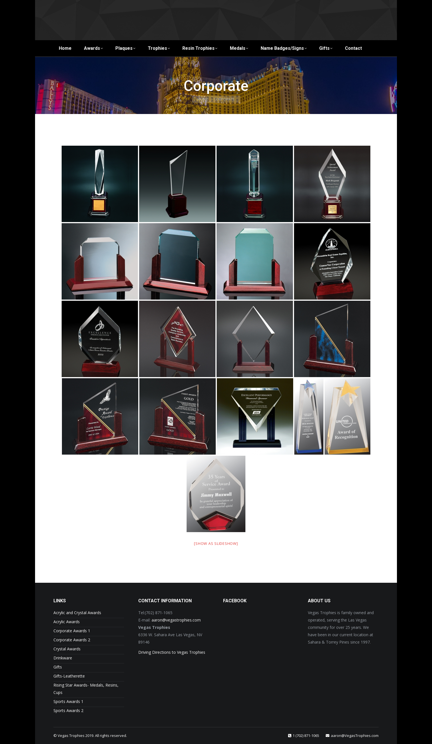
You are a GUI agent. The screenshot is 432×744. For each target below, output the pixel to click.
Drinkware (62, 658)
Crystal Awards (67, 648)
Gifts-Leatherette (69, 676)
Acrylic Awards (66, 621)
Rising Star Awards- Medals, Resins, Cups (85, 688)
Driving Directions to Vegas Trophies (171, 652)
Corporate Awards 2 (71, 639)
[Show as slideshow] (216, 543)
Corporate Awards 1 (71, 630)
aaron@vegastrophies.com (176, 620)
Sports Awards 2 (68, 710)
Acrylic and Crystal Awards (77, 612)
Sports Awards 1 (68, 701)
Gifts (57, 667)
